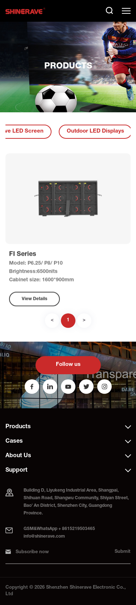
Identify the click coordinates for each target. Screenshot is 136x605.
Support (16, 470)
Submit (123, 552)
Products (18, 427)
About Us (18, 456)
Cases (14, 442)
